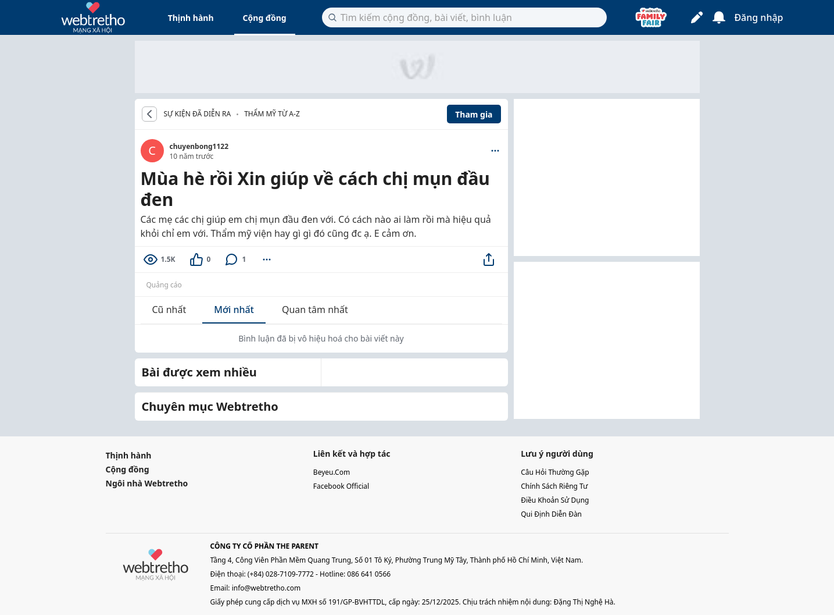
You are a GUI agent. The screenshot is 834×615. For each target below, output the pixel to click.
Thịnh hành (191, 17)
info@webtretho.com (266, 588)
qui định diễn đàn (551, 514)
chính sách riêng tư (554, 486)
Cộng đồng (265, 17)
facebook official (341, 486)
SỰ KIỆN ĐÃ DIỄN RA (197, 114)
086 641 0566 (369, 574)
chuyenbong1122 (199, 146)
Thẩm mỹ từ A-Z (272, 114)
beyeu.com (331, 472)
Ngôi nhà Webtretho (147, 483)
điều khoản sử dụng (555, 500)
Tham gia (473, 114)
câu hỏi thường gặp (555, 472)
